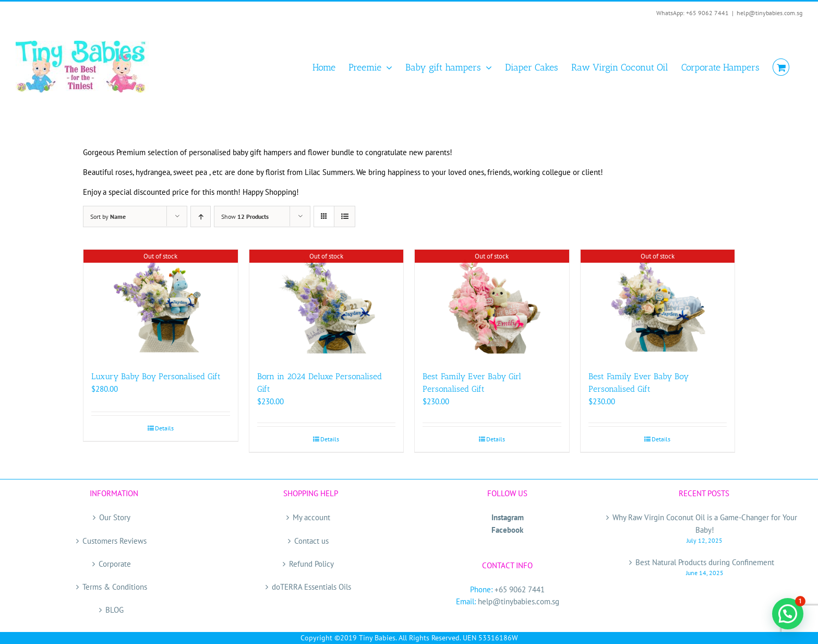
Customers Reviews (114, 541)
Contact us (311, 541)
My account (311, 517)
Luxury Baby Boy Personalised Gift (156, 376)
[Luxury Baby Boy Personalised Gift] (160, 305)
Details (164, 428)
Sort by (108, 216)
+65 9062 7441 (520, 589)
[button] (787, 613)
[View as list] (344, 216)
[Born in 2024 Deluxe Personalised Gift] (326, 305)
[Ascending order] (200, 216)
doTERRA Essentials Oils (311, 587)
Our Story (114, 517)
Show (245, 216)
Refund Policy (311, 564)
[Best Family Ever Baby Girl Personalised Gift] (492, 305)
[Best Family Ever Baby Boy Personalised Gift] (658, 305)
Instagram (507, 517)
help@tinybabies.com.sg (769, 13)
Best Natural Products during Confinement (704, 562)
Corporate (115, 564)
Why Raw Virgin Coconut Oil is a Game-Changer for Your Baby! (704, 523)
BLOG (114, 610)
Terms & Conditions (114, 587)
